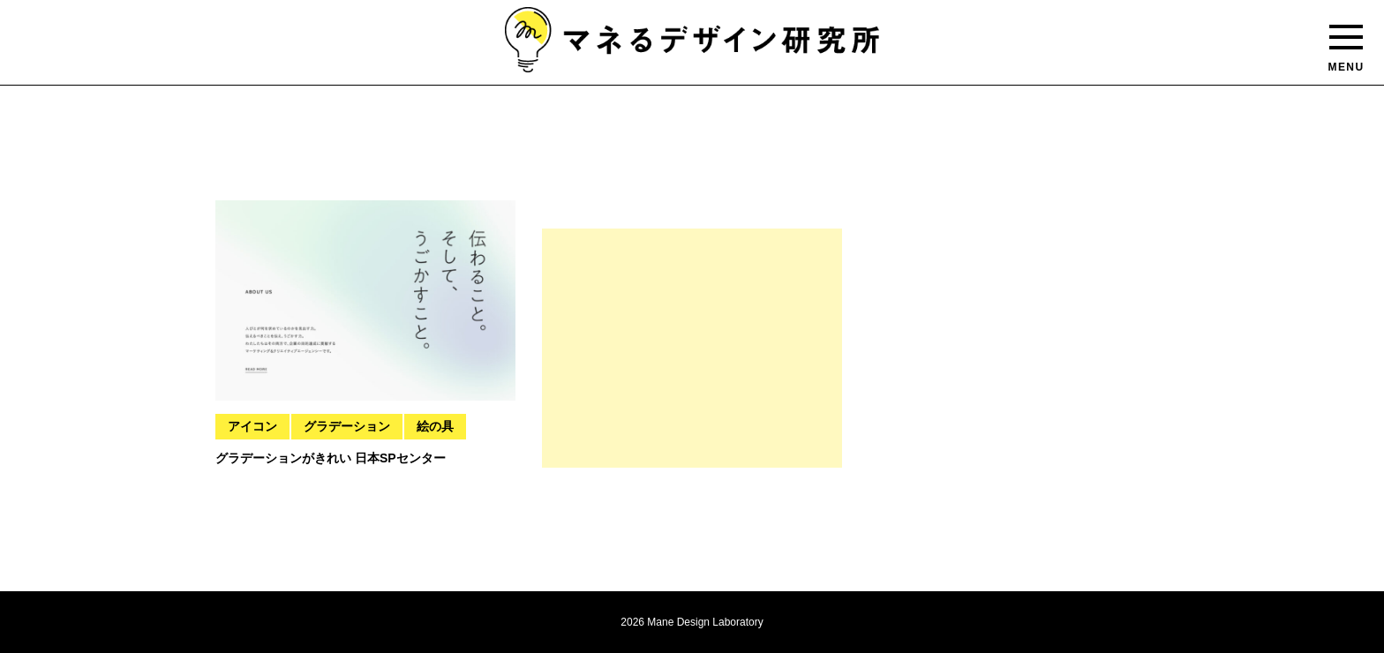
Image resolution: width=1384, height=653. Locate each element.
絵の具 (435, 426)
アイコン (252, 426)
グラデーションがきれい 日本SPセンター (330, 458)
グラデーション (347, 426)
